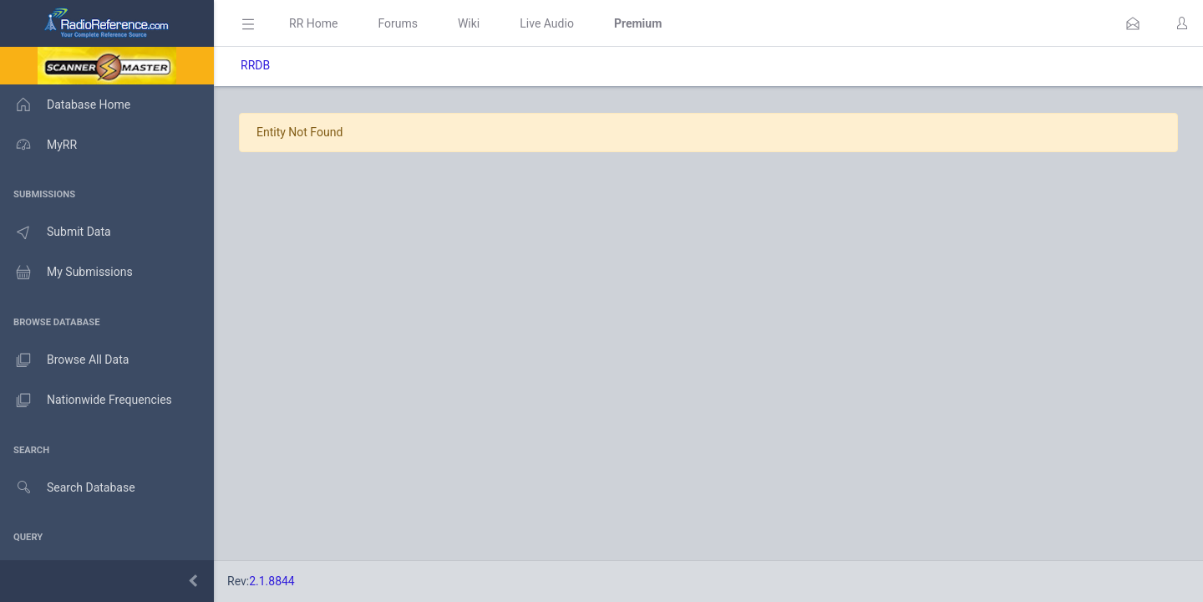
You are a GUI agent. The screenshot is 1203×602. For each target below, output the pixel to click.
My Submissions (66, 272)
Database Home (65, 104)
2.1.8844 (272, 581)
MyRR (38, 144)
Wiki (469, 23)
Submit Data (55, 232)
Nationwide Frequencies (86, 400)
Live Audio (547, 23)
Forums (398, 23)
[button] (1132, 23)
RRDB (255, 65)
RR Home (313, 23)
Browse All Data (64, 360)
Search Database (67, 488)
